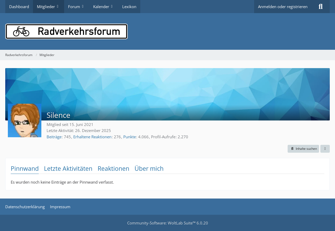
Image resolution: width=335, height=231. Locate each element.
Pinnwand (25, 168)
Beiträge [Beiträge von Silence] (54, 136)
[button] (303, 149)
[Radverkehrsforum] (167, 31)
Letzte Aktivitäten (68, 168)
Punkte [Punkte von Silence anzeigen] (129, 136)
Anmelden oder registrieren (283, 6)
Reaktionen (113, 168)
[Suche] (320, 6)
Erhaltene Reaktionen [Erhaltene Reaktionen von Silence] (92, 136)
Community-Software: (167, 223)
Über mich (149, 168)
